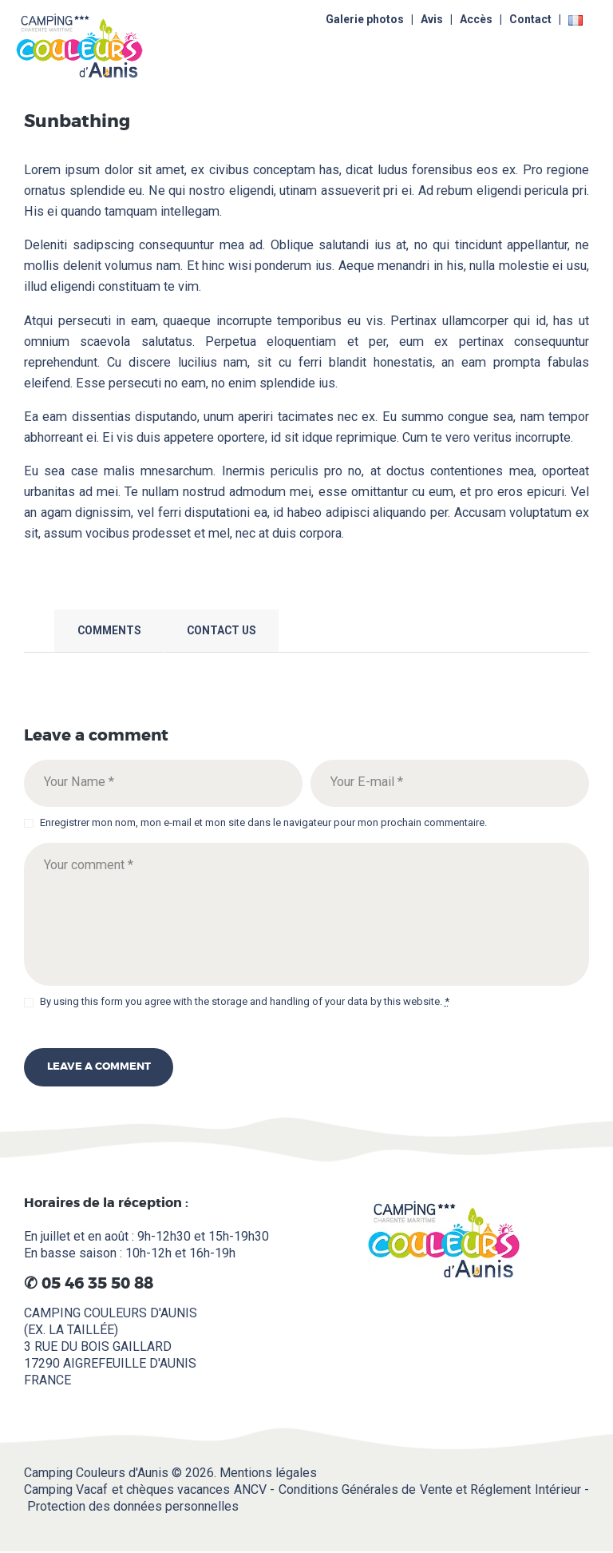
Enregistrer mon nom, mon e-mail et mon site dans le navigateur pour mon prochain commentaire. (263, 822)
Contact (530, 19)
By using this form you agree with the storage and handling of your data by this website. (244, 1001)
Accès (476, 19)
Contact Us (221, 630)
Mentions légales (268, 1472)
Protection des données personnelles (133, 1506)
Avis (432, 19)
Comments (109, 630)
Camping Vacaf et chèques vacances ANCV (145, 1489)
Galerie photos (365, 19)
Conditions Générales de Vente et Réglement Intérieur (430, 1489)
